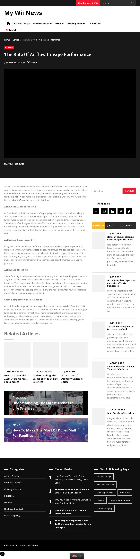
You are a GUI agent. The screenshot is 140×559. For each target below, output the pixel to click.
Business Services (42, 23)
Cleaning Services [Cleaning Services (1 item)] (105, 492)
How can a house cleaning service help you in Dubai (120, 238)
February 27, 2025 (15, 372)
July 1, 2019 (115, 233)
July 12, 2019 (116, 323)
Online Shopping (12, 515)
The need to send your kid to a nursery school (120, 328)
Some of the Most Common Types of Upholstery (121, 368)
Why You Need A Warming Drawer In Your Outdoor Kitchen (73, 501)
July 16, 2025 (70, 372)
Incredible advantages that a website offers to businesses (121, 283)
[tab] (98, 225)
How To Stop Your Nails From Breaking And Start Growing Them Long (71, 479)
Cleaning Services (76, 23)
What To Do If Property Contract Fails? (71, 378)
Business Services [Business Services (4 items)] (105, 484)
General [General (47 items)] (100, 500)
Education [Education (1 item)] (125, 492)
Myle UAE (16, 200)
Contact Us (95, 23)
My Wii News (23, 13)
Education (9, 495)
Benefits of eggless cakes (120, 413)
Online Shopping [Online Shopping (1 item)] (104, 508)
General (59, 23)
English (11, 29)
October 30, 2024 (43, 372)
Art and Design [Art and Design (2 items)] (104, 476)
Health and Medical (13, 509)
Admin (32, 62)
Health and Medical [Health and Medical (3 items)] (120, 500)
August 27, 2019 (117, 409)
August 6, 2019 (117, 363)
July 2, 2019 (115, 277)
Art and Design (22, 23)
